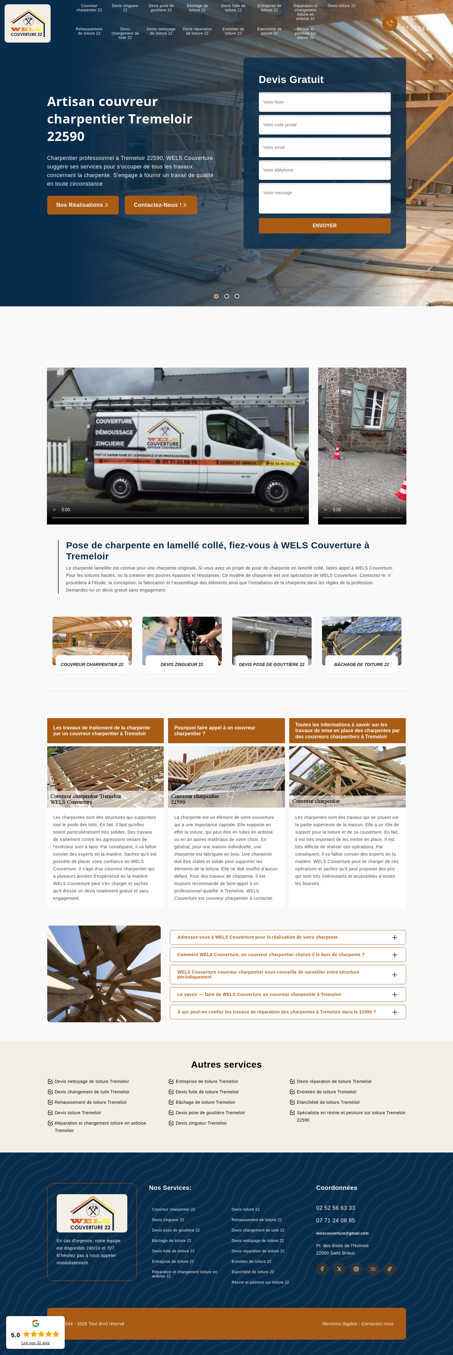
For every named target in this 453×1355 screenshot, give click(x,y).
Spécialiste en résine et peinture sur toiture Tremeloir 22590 (351, 1116)
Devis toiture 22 (341, 6)
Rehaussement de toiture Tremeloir (91, 1102)
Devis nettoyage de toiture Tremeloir (92, 1081)
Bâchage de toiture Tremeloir (205, 1102)
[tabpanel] (226, 153)
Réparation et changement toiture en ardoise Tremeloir (101, 1127)
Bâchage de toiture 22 (197, 8)
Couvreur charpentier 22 (89, 8)
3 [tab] (237, 296)
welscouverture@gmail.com (342, 1233)
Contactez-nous (377, 1323)
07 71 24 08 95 (421, 28)
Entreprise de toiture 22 (270, 8)
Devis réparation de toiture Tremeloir (334, 1081)
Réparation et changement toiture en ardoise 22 (306, 12)
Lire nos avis (35, 1343)
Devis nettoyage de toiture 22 (161, 31)
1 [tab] (216, 296)
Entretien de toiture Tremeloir (327, 1091)
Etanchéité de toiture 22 (269, 31)
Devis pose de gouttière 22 (161, 8)
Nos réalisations (82, 205)
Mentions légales (339, 1323)
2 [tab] (227, 296)
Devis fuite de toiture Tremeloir (207, 1091)
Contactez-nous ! (161, 205)
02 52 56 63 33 (421, 18)
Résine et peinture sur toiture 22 (305, 33)
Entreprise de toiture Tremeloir (207, 1081)
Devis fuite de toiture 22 (233, 8)
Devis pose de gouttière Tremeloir (210, 1112)
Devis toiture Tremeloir (78, 1112)
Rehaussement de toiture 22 (89, 31)
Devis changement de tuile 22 (125, 33)
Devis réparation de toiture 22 (197, 31)
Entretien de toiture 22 (233, 31)
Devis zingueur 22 (125, 8)
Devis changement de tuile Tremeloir (92, 1091)
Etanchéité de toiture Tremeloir (328, 1102)
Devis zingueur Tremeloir (201, 1123)
